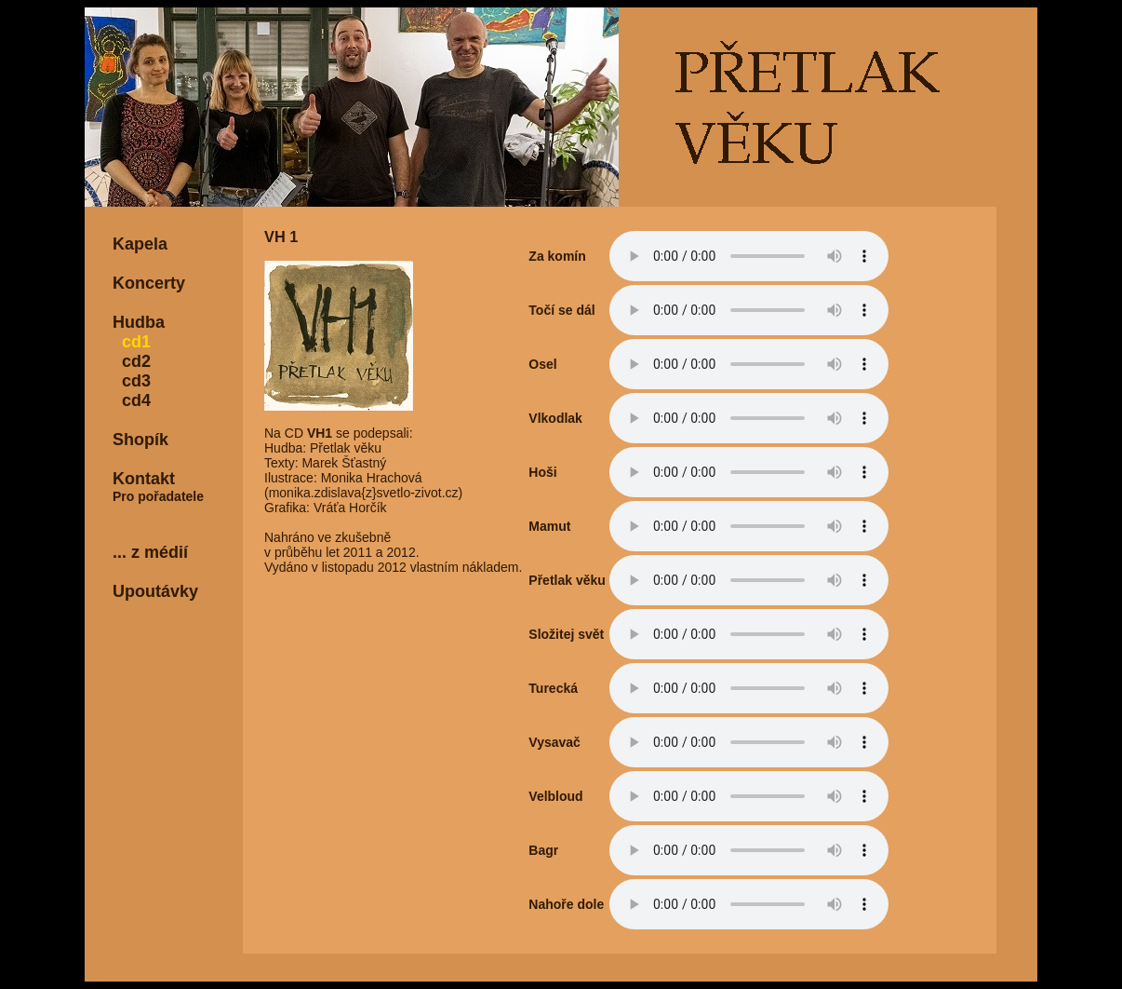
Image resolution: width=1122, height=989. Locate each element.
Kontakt (144, 478)
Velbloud (555, 796)
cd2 (132, 361)
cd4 (132, 400)
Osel (542, 364)
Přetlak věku (567, 580)
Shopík (140, 439)
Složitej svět (566, 634)
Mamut (549, 526)
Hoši (542, 472)
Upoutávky (155, 591)
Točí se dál (561, 310)
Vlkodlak (555, 418)
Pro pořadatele (158, 496)
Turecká (553, 688)
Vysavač (554, 742)
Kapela (140, 244)
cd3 (132, 381)
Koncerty (149, 283)
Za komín (556, 256)
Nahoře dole (566, 904)
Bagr (543, 850)
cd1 (132, 341)
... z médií (150, 552)
